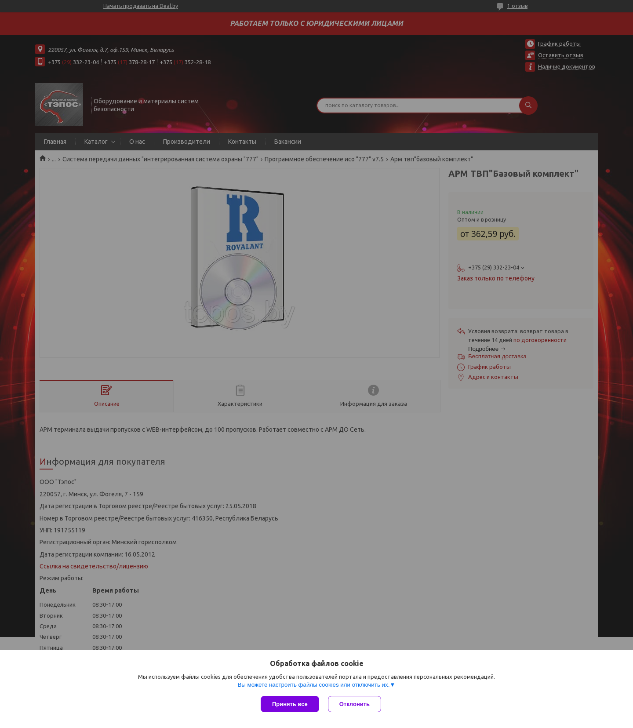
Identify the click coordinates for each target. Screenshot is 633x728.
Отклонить (354, 704)
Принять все (290, 704)
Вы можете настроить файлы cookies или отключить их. (313, 684)
